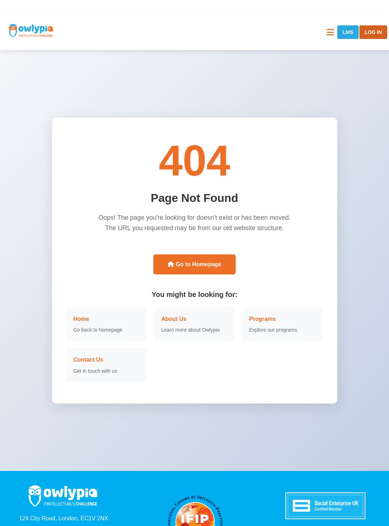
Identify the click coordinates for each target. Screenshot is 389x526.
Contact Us (88, 360)
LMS (348, 32)
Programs (262, 319)
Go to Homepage (194, 264)
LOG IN (373, 32)
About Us (173, 319)
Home (81, 319)
